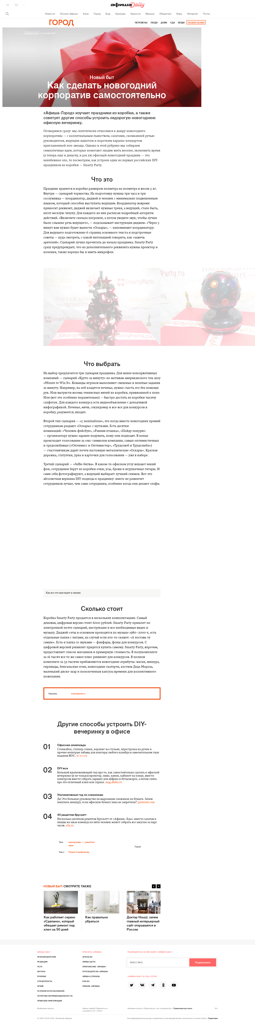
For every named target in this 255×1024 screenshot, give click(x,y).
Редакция (42, 961)
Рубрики (41, 976)
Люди (154, 22)
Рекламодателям (46, 957)
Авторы (41, 971)
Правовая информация (49, 1000)
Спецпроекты (44, 981)
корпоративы (74, 842)
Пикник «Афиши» (91, 986)
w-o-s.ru (81, 756)
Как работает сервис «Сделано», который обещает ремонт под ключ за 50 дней (61, 911)
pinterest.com (146, 802)
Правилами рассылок (183, 1008)
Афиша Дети (88, 961)
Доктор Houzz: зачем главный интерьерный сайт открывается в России (144, 911)
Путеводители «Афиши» (95, 971)
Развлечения (196, 22)
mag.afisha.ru (113, 782)
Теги (39, 966)
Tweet (137, 846)
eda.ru (70, 825)
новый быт (90, 842)
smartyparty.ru (78, 693)
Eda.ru (86, 981)
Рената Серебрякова (78, 852)
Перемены (141, 22)
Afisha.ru (87, 957)
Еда (172, 22)
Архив (40, 986)
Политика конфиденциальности (54, 996)
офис (71, 845)
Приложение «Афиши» (94, 966)
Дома (164, 22)
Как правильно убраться (102, 907)
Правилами (213, 1018)
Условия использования (50, 991)
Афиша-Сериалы (91, 976)
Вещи (181, 22)
